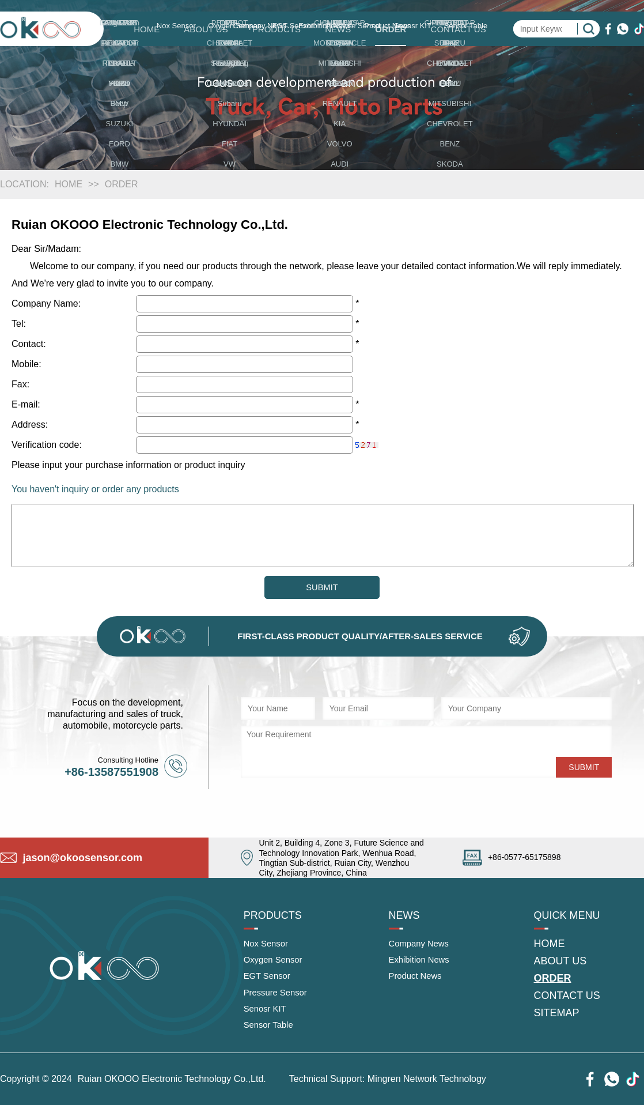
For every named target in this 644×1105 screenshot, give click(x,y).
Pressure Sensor (278, 997)
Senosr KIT (267, 1015)
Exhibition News (421, 963)
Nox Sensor (268, 946)
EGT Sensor (269, 980)
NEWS (338, 29)
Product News (417, 980)
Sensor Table (270, 1032)
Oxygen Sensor (275, 963)
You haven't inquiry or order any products (95, 489)
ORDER (390, 29)
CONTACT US (458, 29)
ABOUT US (206, 29)
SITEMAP (556, 1015)
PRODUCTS (276, 29)
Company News (421, 946)
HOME (147, 29)
